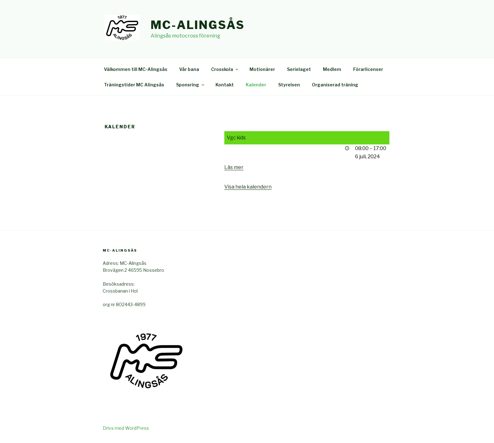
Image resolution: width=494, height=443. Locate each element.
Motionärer (262, 69)
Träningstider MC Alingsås (134, 84)
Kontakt (224, 84)
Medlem (332, 69)
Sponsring (190, 84)
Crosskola (225, 69)
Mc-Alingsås (198, 25)
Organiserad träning (335, 84)
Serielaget (299, 69)
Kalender (256, 84)
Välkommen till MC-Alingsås (135, 69)
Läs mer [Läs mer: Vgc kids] (234, 167)
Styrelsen (289, 84)
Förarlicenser (368, 69)
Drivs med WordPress (126, 428)
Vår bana (189, 69)
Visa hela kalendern (248, 187)
